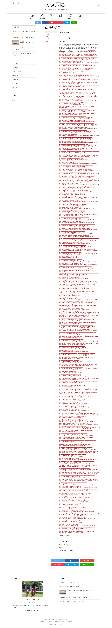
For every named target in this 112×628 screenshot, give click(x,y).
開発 (13, 87)
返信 (47, 36)
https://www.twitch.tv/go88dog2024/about (68, 57)
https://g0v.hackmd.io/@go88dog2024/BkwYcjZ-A (70, 275)
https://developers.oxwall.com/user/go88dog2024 (70, 320)
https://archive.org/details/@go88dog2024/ (83, 68)
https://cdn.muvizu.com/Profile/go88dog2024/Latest (86, 469)
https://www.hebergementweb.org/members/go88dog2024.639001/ (74, 501)
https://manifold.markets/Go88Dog (66, 470)
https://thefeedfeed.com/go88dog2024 (67, 219)
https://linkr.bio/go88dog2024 (90, 128)
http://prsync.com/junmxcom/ (79, 454)
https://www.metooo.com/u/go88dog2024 (84, 236)
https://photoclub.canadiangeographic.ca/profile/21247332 (72, 210)
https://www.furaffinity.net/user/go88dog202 (89, 135)
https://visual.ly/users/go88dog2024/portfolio (86, 191)
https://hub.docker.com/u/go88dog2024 (83, 169)
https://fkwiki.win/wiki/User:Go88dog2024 (89, 336)
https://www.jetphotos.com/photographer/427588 (70, 527)
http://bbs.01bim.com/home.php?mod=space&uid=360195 (72, 399)
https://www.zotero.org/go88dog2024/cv (87, 125)
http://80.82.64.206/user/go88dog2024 (67, 480)
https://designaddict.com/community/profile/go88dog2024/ (72, 263)
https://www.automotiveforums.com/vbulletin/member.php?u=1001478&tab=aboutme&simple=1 (72, 383)
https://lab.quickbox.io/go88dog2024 (86, 113)
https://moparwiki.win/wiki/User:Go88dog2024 (69, 103)
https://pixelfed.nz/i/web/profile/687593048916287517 (71, 434)
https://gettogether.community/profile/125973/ (69, 529)
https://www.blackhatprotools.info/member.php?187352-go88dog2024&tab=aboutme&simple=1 (78, 408)
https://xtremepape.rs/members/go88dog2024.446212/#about (72, 515)
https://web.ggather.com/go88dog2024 (87, 440)
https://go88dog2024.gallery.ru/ (84, 235)
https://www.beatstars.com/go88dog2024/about (72, 97)
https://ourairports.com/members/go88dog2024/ (70, 256)
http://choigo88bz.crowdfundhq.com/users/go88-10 (78, 274)
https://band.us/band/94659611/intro (87, 65)
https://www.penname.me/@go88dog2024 (68, 322)
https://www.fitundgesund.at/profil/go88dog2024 (70, 374)
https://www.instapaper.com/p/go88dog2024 (69, 65)
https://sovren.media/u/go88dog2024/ (67, 348)
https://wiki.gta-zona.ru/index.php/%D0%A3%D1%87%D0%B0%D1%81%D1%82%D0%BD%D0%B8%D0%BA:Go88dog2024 (79, 273)
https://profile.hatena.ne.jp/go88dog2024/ (86, 58)
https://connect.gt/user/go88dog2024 (67, 354)
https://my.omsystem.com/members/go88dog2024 (70, 486)
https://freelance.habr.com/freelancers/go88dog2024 (70, 89)
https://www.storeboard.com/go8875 (90, 201)
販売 (13, 83)
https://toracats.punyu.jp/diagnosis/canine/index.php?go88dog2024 (74, 278)
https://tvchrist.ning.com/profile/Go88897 (90, 76)
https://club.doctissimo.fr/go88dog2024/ (68, 270)
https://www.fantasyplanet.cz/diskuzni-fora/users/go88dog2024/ (73, 120)
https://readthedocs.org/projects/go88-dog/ (90, 79)
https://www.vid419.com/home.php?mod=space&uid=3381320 (73, 491)
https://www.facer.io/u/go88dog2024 (80, 189)
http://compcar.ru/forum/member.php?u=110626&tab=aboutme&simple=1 (75, 430)
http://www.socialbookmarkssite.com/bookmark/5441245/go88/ (73, 287)
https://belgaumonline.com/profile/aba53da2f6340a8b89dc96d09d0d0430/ (76, 484)
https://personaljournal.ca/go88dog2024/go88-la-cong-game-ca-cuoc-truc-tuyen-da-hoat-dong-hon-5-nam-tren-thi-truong (79, 379)
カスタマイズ (70, 16)
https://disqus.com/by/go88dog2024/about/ (88, 62)
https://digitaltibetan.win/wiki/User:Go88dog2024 (70, 341)
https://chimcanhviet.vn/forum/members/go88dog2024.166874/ (73, 433)
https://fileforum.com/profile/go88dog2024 (80, 313)
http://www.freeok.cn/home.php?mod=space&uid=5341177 (72, 438)
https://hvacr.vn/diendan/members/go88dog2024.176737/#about (73, 477)
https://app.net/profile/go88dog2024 (75, 158)
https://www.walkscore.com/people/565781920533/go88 (71, 86)
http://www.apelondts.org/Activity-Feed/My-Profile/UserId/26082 (83, 473)
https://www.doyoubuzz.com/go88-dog (79, 316)
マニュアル (60, 16)
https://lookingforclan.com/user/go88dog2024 (69, 325)
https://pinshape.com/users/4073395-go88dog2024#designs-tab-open (79, 182)
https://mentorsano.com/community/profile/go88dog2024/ (72, 364)
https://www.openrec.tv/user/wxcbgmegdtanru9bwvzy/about (72, 426)
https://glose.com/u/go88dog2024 (86, 59)
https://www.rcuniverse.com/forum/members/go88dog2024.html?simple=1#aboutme (77, 249)
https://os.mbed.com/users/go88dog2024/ (68, 165)
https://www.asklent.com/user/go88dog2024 (69, 440)
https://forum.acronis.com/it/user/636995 (68, 96)
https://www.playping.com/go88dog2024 (68, 357)
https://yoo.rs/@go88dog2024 (80, 127)
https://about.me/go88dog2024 (66, 69)
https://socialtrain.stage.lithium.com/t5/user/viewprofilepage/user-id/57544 (75, 148)
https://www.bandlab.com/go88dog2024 (68, 170)
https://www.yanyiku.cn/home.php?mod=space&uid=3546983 (72, 500)
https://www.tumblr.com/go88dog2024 (89, 55)
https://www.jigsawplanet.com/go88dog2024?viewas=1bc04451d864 (74, 172)
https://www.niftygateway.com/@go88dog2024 (69, 145)
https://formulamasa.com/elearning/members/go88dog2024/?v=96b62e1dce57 (76, 437)
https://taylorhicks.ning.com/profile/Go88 (89, 424)
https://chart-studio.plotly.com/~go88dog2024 (86, 124)
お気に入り (48, 41)
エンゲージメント (49, 39)
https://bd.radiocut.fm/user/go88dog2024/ (68, 451)
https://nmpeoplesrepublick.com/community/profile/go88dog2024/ (74, 410)
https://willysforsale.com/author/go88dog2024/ (69, 337)
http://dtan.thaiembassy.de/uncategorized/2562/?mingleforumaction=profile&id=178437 (78, 299)
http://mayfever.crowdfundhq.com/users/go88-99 (70, 173)
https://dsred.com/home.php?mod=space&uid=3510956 (85, 479)
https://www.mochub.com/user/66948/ (90, 238)
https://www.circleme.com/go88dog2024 (68, 110)
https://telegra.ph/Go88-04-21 (65, 189)
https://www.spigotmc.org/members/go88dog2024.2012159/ (72, 141)
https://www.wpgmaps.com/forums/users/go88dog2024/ (71, 151)
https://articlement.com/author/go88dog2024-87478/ (85, 449)
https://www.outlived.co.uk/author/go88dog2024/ (70, 330)
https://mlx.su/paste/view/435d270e (67, 378)
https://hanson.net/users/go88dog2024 (67, 288)
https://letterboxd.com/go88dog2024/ (67, 191)
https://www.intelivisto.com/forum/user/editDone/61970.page (72, 385)
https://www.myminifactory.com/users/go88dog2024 (70, 149)
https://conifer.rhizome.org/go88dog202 (83, 137)
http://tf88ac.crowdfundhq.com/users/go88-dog (87, 270)
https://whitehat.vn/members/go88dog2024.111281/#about (72, 510)
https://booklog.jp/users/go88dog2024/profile (69, 146)
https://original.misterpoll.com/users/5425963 (69, 222)
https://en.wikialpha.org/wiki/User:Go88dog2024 (69, 525)
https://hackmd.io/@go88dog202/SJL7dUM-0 (69, 134)
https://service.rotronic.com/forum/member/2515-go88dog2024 (73, 517)
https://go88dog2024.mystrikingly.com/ (67, 319)
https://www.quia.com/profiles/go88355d (68, 156)
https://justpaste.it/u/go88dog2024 (88, 145)
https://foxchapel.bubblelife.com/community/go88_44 (71, 318)
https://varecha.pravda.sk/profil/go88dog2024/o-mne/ (86, 160)
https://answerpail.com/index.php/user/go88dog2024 (71, 297)
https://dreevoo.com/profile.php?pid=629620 (69, 326)
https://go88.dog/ (92, 50)
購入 (51, 16)
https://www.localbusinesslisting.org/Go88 (68, 493)
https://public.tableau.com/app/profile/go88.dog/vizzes (71, 73)
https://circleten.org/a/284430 (86, 325)
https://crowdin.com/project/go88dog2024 (88, 95)
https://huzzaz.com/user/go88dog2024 (67, 285)
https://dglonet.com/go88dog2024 (66, 483)
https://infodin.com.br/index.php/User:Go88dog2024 (70, 372)
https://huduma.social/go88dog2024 (79, 494)
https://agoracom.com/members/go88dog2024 (69, 353)
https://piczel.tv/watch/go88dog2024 (87, 518)
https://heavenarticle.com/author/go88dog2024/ (87, 480)
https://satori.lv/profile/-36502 (89, 268)
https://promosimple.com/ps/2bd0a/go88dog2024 (70, 238)
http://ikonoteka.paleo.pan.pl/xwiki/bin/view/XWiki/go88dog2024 (73, 144)
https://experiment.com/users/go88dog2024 (68, 208)
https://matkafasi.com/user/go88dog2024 (68, 431)
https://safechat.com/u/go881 (65, 396)
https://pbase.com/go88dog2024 (66, 127)
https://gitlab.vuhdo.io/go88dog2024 (82, 444)
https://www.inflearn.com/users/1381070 (86, 224)
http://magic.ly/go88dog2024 (86, 146)
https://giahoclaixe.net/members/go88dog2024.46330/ (71, 402)
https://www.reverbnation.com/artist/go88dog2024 (70, 72)
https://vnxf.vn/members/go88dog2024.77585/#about (71, 459)
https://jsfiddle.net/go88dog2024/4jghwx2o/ (69, 83)
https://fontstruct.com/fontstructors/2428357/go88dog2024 (81, 176)
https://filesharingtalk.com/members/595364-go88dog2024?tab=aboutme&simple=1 (77, 413)
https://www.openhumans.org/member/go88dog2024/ (71, 280)
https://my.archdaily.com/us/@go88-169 (68, 88)
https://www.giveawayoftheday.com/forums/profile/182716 (72, 231)
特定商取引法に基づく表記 (32, 611)
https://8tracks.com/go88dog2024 (86, 208)
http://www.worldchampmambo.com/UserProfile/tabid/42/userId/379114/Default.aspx (78, 368)
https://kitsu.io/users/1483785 (82, 288)
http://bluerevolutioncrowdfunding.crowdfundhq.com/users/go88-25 (74, 309)
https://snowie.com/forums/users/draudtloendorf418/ (71, 367)
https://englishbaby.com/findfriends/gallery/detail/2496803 (72, 311)
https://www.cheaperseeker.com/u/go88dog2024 (69, 504)
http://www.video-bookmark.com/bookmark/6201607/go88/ (75, 297)
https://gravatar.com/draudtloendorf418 (68, 58)
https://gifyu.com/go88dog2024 (91, 151)
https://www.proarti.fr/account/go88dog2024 (69, 521)
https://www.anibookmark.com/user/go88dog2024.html (71, 400)
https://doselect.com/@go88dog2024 (67, 392)
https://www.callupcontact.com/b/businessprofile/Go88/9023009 (73, 225)
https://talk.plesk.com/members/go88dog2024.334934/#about (72, 204)
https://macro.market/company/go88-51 (80, 186)
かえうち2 (32, 16)
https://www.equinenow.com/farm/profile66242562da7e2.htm (72, 247)
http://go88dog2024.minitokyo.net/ (67, 121)
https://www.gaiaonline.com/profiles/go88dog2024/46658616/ (73, 528)
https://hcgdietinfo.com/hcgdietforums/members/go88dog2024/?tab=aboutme (76, 428)
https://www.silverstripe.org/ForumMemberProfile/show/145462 (73, 130)
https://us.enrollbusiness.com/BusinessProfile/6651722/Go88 (72, 232)
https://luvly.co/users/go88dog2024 (85, 357)
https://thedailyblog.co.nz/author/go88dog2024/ (70, 117)
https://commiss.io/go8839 (87, 117)
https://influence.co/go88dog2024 (66, 169)
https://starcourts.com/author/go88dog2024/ (88, 451)
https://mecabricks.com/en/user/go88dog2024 (69, 360)
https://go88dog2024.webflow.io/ (66, 68)
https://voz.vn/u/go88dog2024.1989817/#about (69, 506)
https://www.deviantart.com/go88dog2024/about (70, 61)
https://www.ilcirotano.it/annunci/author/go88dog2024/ (71, 417)
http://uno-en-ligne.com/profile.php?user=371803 (81, 514)
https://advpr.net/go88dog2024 (66, 381)
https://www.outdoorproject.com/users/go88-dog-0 (70, 375)
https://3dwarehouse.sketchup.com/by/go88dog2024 (70, 259)
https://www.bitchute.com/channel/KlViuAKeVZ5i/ (70, 99)
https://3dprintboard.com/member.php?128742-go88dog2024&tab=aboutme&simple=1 (78, 414)
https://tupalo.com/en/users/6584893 (67, 179)
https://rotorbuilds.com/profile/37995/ (84, 354)
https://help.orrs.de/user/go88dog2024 (67, 106)
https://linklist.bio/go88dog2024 (88, 525)
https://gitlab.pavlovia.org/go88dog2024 (79, 102)
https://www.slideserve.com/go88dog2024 (88, 214)
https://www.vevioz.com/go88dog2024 (67, 386)
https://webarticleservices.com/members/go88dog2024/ (71, 361)
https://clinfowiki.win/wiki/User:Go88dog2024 (69, 333)
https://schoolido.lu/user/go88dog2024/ (88, 222)
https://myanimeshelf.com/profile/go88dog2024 (69, 187)
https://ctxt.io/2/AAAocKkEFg (65, 452)
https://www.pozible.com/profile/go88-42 (68, 306)
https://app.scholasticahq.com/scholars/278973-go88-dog (72, 152)
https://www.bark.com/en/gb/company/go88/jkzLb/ (70, 90)
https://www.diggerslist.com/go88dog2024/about (70, 196)
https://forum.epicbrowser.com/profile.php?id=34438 (70, 218)
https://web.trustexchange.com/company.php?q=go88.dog (72, 499)
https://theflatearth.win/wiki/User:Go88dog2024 (69, 336)
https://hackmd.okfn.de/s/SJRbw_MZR (67, 475)
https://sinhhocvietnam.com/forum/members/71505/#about (72, 456)
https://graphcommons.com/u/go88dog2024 (69, 277)
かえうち (55, 619)
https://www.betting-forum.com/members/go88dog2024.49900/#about (76, 303)
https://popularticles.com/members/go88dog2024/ (70, 389)
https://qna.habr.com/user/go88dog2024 (68, 246)
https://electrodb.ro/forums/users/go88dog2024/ (69, 405)
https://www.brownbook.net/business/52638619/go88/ (71, 153)
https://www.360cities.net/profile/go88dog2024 (84, 131)
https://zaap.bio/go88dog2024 (66, 454)
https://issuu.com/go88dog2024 (80, 64)
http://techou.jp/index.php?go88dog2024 (75, 174)
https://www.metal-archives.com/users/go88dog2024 (73, 160)
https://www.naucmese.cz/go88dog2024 (68, 261)
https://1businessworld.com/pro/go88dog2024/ (69, 282)
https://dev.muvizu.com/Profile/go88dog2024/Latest (83, 452)
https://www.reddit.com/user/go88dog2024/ (87, 54)
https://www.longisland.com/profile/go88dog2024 (70, 201)
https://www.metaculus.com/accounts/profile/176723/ (71, 522)
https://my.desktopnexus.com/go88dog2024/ (69, 214)
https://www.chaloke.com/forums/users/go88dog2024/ (71, 339)
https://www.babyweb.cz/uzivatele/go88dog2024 (70, 334)
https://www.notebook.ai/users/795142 (85, 110)
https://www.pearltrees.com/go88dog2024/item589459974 (72, 205)
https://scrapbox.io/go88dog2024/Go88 (88, 197)
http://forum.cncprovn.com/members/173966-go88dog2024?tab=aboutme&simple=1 (78, 395)
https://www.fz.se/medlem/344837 (78, 507)
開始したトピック (49, 34)
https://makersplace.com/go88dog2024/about (69, 487)
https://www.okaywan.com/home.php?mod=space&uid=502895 (73, 403)
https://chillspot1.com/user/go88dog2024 (80, 390)
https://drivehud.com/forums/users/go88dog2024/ (77, 423)
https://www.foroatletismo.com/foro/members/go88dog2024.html (73, 351)
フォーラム (79, 16)
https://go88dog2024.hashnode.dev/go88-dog (88, 155)
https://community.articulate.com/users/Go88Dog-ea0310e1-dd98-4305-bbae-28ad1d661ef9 (79, 85)
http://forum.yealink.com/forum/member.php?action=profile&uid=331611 (75, 139)
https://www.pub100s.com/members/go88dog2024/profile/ (72, 369)
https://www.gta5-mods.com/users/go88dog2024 (70, 76)
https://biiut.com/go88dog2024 (66, 479)
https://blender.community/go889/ (84, 246)
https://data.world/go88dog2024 (85, 165)
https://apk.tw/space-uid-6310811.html (79, 111)
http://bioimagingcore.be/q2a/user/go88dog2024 (70, 496)
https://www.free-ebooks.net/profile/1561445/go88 (72, 290)
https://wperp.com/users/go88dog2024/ (68, 235)
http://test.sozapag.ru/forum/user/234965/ (87, 305)
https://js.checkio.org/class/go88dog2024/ (88, 229)
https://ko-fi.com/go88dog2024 (66, 64)
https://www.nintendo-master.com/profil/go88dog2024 (71, 198)
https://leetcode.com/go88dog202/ (83, 132)
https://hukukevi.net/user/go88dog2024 (91, 427)
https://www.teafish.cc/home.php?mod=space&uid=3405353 (72, 398)
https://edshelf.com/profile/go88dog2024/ (68, 290)
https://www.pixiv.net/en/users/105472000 (68, 177)
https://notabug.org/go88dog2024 (66, 233)
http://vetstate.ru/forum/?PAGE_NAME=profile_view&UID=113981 (74, 464)
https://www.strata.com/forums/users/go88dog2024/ (70, 268)
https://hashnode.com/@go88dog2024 (87, 93)
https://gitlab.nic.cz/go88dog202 (66, 137)
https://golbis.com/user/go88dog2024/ (89, 341)
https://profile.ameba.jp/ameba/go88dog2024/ (69, 78)
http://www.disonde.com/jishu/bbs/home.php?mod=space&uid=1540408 (75, 497)
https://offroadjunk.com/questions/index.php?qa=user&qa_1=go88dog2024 (75, 447)
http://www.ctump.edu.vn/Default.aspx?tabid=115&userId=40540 (73, 416)
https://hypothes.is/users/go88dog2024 (67, 167)
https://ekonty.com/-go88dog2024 (87, 353)
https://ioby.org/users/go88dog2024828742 (68, 229)
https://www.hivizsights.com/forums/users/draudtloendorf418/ (72, 116)
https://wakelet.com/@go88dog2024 (67, 66)
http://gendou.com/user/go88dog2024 (85, 319)
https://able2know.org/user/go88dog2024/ (85, 219)
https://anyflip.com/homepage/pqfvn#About (69, 95)
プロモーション (16, 71)
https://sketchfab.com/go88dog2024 (88, 187)
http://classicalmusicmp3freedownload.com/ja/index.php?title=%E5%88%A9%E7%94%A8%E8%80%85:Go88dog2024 (72, 345)
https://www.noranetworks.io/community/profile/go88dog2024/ (73, 445)
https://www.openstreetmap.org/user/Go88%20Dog (87, 66)
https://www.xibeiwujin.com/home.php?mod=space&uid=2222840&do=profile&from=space (78, 488)
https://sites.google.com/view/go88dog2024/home (70, 207)
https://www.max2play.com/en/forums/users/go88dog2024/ (72, 376)
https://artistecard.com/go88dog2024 (89, 163)
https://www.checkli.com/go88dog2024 (88, 240)
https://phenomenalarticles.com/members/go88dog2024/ (71, 406)
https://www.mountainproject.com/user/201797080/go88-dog (72, 211)
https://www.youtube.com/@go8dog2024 (87, 57)
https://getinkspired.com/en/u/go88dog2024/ (80, 329)
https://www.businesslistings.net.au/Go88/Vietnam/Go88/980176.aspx (74, 388)
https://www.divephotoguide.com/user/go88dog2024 (71, 212)
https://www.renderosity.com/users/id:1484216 (69, 183)
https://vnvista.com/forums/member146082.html (69, 295)
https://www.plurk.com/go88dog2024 (81, 69)
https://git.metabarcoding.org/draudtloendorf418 (70, 100)
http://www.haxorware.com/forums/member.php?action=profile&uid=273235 (76, 435)
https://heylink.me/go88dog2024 (89, 82)
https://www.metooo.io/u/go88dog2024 (68, 224)
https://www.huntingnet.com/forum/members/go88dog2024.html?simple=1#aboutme (78, 253)
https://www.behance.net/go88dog (66, 203)
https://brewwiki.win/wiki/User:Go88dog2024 (69, 524)
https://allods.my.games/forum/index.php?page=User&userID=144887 (74, 217)
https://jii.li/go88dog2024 (64, 111)
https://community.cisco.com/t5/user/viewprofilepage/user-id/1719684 (74, 71)
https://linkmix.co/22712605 (84, 243)
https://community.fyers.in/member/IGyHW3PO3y (69, 371)
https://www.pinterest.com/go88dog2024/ (68, 54)
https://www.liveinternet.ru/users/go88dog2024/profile (71, 267)
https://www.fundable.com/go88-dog (86, 170)
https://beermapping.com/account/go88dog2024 (70, 252)
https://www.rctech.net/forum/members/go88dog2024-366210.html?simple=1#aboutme (78, 250)
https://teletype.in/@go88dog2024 (66, 131)
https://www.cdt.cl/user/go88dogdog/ (67, 508)
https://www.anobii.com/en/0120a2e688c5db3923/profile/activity (73, 104)
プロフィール (48, 31)
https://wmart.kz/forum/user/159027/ (91, 343)
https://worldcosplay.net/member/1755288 (84, 233)
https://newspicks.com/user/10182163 (67, 132)
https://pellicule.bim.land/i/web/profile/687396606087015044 (72, 245)
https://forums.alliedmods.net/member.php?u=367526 (71, 215)
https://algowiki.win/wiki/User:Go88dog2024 (69, 518)
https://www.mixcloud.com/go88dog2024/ (68, 62)
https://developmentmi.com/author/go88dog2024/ (70, 458)
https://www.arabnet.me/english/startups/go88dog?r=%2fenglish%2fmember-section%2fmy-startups (78, 292)
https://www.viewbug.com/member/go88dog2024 (70, 163)
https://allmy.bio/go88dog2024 (88, 527)
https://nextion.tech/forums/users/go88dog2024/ (69, 281)
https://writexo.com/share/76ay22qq (82, 393)
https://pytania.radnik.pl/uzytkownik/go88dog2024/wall (85, 381)
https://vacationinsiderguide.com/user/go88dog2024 (70, 427)
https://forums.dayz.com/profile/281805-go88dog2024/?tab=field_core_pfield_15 (77, 301)
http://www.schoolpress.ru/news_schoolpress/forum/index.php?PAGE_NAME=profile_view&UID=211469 (73, 421)
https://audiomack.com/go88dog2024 (67, 124)
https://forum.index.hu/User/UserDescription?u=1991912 (71, 128)
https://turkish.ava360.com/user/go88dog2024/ (69, 531)
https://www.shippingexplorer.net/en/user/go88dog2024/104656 (73, 355)
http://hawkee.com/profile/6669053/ (67, 236)
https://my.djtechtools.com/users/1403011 (81, 396)
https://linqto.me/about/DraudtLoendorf (70, 284)
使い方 (14, 75)
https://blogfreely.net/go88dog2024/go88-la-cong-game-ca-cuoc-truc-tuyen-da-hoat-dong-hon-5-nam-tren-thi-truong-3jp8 (79, 466)
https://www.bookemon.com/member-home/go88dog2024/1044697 (74, 118)
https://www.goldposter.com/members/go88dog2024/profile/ (72, 347)
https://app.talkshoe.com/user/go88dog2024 (81, 228)
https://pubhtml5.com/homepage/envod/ (68, 125)
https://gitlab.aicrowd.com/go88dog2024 (68, 243)
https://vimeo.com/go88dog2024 (81, 52)
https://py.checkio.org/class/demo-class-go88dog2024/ (80, 266)
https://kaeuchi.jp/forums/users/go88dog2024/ (69, 424)
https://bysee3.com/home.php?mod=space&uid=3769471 (71, 302)
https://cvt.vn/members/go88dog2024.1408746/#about (71, 254)
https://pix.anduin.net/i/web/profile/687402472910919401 (72, 260)
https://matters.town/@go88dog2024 (91, 459)
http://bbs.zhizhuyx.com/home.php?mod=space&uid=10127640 (73, 482)
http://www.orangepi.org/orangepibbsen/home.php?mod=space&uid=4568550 (76, 461)
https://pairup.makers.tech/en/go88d (89, 281)
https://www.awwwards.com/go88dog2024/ (69, 81)
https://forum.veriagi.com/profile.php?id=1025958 (88, 261)
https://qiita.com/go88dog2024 (89, 89)
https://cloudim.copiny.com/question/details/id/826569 (71, 532)
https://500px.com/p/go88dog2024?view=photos (70, 55)
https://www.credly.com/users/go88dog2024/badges (70, 82)
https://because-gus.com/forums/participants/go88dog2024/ (72, 520)
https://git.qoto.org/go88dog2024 (66, 142)
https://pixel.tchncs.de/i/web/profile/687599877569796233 (72, 166)
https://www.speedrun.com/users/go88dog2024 (69, 200)
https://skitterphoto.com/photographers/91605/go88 (70, 184)
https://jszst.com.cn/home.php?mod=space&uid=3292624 (72, 462)
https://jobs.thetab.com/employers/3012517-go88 (70, 221)
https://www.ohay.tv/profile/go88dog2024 (68, 113)
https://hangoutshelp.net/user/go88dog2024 (68, 441)
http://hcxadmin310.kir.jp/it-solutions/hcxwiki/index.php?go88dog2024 (76, 304)
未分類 (14, 79)
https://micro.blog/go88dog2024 (66, 138)
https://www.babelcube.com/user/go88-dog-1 (69, 240)
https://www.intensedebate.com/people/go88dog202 (86, 142)
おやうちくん (42, 16)
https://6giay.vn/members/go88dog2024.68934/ (69, 362)
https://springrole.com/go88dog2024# (79, 490)
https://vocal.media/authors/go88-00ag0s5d (83, 138)
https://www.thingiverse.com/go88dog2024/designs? (70, 193)
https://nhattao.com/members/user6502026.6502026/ (71, 242)
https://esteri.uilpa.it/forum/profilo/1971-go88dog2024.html (72, 503)
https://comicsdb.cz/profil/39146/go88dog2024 (69, 340)
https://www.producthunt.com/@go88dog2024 (69, 79)
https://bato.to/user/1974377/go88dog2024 (68, 59)
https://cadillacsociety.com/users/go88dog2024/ (69, 476)
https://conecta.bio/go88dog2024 (66, 455)
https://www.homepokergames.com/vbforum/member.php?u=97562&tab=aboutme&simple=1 (72, 443)
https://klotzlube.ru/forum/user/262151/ (84, 365)
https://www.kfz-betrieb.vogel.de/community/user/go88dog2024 (80, 123)
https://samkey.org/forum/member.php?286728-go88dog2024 (72, 114)
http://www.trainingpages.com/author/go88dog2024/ (71, 343)
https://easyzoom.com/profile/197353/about (69, 257)
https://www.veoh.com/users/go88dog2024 (68, 162)
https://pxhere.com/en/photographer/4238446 (69, 135)
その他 (14, 68)
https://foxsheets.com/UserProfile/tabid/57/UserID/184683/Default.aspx (74, 190)
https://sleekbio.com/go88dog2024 (67, 448)
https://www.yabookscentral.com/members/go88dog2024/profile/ (73, 109)
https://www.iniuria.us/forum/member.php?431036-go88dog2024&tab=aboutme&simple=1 (78, 322)
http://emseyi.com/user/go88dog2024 (67, 407)
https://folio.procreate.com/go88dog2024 (68, 155)
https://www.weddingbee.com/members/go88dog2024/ (71, 308)
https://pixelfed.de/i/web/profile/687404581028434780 (71, 264)
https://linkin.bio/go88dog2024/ (66, 449)
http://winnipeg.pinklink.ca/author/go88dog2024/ (83, 75)
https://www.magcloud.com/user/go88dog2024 (69, 92)
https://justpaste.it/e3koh (81, 167)
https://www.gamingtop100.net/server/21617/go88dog (71, 412)
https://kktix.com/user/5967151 (87, 531)
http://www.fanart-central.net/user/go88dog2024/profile (84, 332)
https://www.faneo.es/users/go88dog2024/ (85, 475)
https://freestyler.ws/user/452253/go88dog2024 (69, 358)
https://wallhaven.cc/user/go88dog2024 (68, 226)
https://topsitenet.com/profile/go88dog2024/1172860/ (71, 239)
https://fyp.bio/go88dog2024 (81, 448)
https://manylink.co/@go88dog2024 (87, 284)
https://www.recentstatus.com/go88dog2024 (69, 294)
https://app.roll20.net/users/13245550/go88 (68, 159)
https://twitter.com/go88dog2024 (66, 52)
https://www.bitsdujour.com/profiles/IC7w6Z (69, 197)
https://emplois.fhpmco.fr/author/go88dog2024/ (69, 468)
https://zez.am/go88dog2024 (84, 177)
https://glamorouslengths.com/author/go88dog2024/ (70, 419)
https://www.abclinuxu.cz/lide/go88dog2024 (69, 463)
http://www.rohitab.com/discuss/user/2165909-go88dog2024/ (72, 194)
